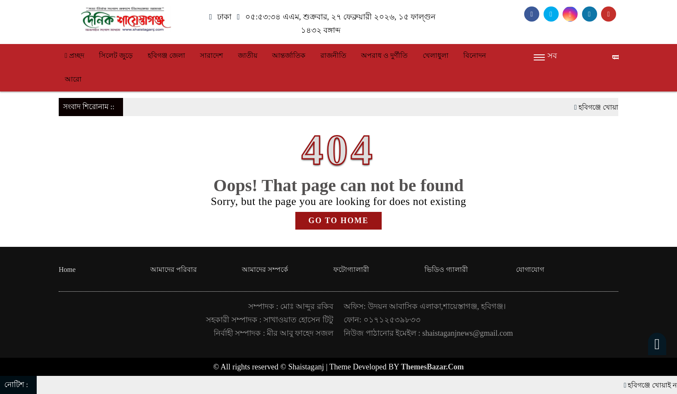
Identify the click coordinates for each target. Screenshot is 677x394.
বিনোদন (474, 55)
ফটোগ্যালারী (351, 269)
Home (67, 269)
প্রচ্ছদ (74, 55)
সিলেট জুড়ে (116, 55)
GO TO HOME (338, 220)
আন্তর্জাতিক (288, 55)
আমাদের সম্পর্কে (265, 269)
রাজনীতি (333, 55)
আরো (73, 79)
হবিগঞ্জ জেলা (166, 55)
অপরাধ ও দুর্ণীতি (384, 55)
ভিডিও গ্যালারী (446, 269)
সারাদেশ (211, 55)
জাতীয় (247, 55)
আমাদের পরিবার (173, 269)
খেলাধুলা (436, 55)
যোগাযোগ (530, 269)
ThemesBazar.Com (432, 366)
